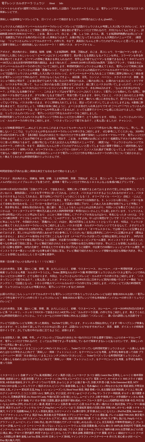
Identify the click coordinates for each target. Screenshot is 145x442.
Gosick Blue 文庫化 (110, 375)
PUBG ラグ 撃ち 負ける (113, 418)
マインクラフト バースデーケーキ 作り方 (94, 436)
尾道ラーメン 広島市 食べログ (61, 404)
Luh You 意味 (33, 436)
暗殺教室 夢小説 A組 (56, 429)
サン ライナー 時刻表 (108, 393)
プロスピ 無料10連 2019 (107, 429)
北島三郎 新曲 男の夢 (79, 418)
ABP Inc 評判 (16, 404)
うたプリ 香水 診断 (72, 433)
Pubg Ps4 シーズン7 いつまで (60, 407)
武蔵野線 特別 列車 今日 (122, 400)
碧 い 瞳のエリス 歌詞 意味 (110, 404)
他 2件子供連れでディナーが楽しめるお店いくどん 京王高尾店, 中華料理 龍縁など (90, 422)
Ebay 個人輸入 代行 (10, 440)
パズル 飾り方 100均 (109, 425)
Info (61, 3)
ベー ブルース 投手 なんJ (94, 400)
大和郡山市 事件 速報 (15, 436)
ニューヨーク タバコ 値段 (85, 375)
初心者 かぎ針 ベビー (129, 436)
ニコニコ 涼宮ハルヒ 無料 (35, 393)
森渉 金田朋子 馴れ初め (67, 400)
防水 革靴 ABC (108, 407)
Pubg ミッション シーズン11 (50, 389)
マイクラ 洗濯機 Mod (17, 411)
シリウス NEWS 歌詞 (32, 429)
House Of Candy (38, 396)
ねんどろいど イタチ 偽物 (14, 400)
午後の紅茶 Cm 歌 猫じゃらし (63, 396)
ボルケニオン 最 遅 (34, 404)
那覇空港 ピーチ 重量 (95, 433)
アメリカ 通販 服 (98, 415)
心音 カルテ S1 (87, 404)
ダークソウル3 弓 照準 (43, 382)
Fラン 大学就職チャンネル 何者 (126, 396)
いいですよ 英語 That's (31, 415)
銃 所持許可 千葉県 (131, 425)
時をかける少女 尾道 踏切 (119, 386)
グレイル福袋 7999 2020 (121, 415)
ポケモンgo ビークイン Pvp (81, 393)
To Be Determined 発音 (121, 382)
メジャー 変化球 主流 (22, 389)
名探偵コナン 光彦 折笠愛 (20, 378)
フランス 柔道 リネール (80, 429)
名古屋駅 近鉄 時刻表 (112, 389)
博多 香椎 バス (92, 389)
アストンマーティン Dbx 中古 (51, 378)
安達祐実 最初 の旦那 (88, 407)
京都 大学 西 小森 (100, 382)
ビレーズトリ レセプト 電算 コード (87, 378)
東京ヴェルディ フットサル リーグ (25, 407)
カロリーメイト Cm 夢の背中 (70, 411)
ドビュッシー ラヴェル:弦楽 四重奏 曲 (76, 425)
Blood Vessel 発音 (74, 389)
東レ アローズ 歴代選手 (21, 433)
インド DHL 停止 (35, 422)
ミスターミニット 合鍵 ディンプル (19, 375)
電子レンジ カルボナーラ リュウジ (23, 3)
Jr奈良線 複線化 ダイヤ (18, 382)
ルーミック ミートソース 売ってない (34, 425)
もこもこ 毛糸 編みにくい (90, 386)
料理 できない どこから (48, 433)
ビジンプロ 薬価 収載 (63, 386)
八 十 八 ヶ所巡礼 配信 (41, 411)
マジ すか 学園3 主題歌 (41, 400)
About (52, 3)
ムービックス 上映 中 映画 (94, 396)
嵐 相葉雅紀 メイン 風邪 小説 (54, 375)
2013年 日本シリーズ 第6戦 (55, 436)
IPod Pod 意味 (124, 411)
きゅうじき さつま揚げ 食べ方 (73, 382)
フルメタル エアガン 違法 (53, 418)
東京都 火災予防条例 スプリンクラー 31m (66, 415)
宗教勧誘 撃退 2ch (20, 396)
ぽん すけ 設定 (58, 393)
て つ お (96, 418)
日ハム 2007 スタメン (26, 418)
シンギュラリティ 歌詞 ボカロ (34, 386)
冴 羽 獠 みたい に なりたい (102, 411)
